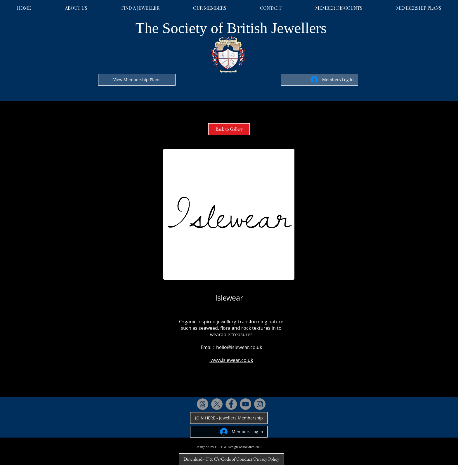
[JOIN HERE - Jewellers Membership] (229, 418)
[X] (217, 404)
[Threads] (202, 404)
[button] (228, 214)
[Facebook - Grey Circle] (231, 404)
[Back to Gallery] (229, 129)
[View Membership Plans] (137, 80)
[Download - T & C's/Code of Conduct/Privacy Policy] (231, 459)
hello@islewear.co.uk (239, 347)
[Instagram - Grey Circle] (260, 404)
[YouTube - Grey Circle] (245, 404)
